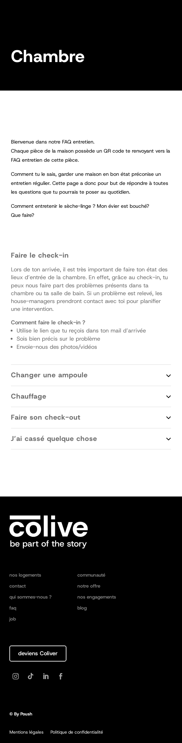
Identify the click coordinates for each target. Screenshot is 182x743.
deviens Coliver (38, 653)
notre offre (88, 586)
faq (12, 608)
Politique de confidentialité (76, 732)
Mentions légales (26, 732)
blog (82, 608)
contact (17, 586)
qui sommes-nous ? (30, 597)
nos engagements (96, 597)
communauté (91, 575)
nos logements (25, 575)
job (12, 619)
